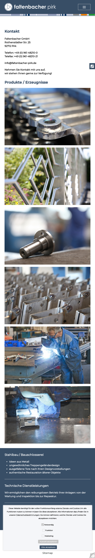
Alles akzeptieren (48, 547)
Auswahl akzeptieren (48, 542)
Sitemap (47, 553)
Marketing (49, 536)
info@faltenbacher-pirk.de (20, 63)
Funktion (49, 530)
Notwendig (49, 525)
